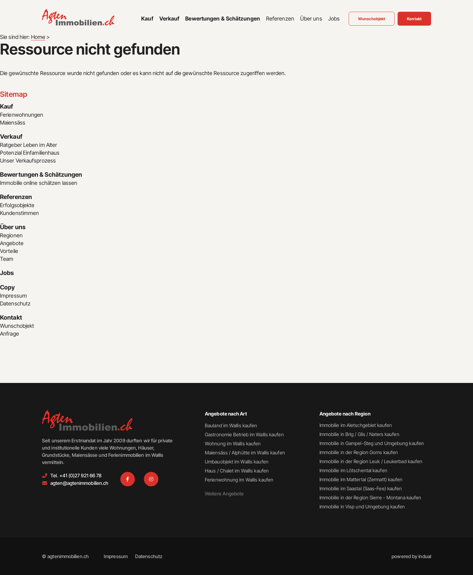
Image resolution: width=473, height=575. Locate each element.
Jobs (7, 273)
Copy (7, 287)
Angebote (12, 243)
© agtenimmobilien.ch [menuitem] (65, 556)
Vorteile (9, 251)
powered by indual (411, 556)
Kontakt (11, 317)
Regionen (11, 235)
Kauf (6, 106)
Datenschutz (15, 303)
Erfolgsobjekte (17, 205)
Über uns (13, 227)
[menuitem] (147, 18)
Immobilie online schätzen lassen (38, 183)
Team (6, 259)
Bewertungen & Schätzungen (41, 175)
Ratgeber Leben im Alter (28, 145)
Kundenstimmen (19, 213)
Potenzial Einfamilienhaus (30, 153)
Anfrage (9, 333)
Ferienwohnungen (21, 115)
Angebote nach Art (226, 414)
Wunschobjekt (17, 326)
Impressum (13, 295)
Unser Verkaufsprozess (28, 160)
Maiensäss (12, 122)
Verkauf (11, 137)
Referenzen (16, 197)
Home (38, 37)
